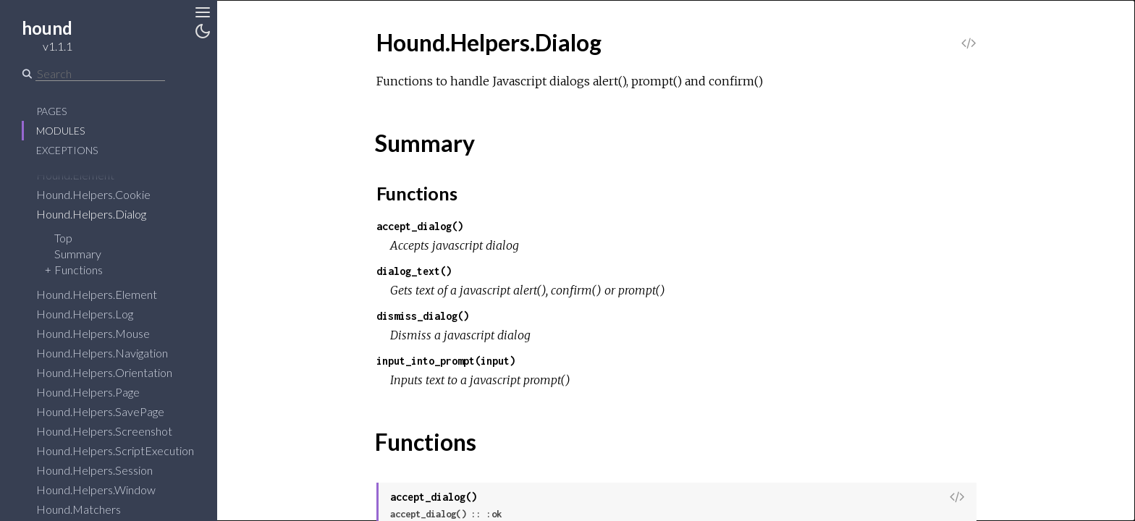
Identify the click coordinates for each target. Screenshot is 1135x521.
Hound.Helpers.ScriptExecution (124, 450)
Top (63, 238)
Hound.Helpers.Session (104, 470)
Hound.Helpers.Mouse (102, 333)
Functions (78, 269)
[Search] (100, 74)
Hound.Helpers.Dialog (100, 214)
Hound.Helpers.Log (94, 314)
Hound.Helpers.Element (106, 294)
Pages (51, 111)
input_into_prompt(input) (445, 361)
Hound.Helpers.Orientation (113, 372)
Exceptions (67, 150)
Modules (60, 130)
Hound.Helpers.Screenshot (113, 431)
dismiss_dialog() (422, 316)
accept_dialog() (419, 226)
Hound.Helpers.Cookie (102, 194)
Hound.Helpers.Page (97, 392)
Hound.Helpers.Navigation (111, 353)
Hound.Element (84, 175)
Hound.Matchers (88, 509)
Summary (77, 253)
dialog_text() (414, 271)
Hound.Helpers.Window (105, 489)
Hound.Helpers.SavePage (109, 411)
